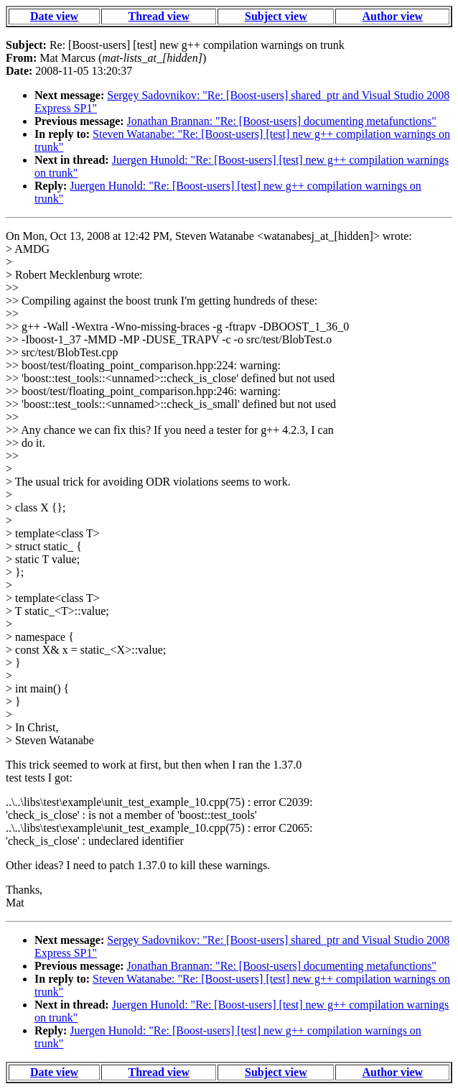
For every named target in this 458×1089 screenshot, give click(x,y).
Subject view (276, 16)
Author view (392, 16)
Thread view (158, 16)
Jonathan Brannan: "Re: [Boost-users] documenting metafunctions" (281, 121)
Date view (54, 16)
